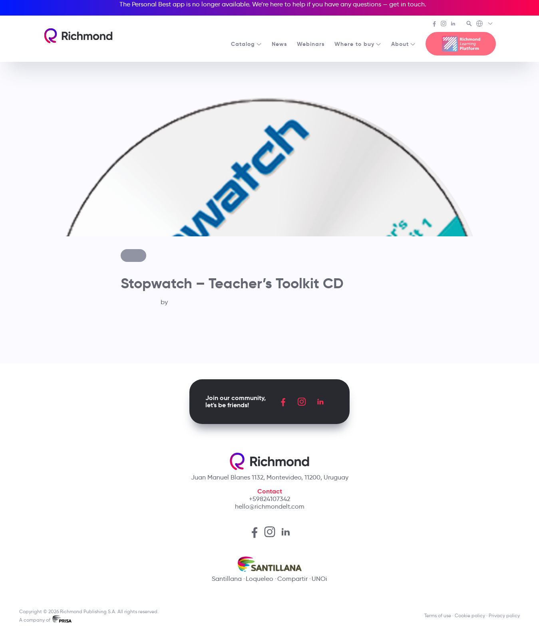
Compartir (292, 578)
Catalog (246, 44)
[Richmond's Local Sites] (485, 24)
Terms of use (437, 615)
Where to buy (358, 44)
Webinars (311, 44)
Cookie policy (470, 615)
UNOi (319, 578)
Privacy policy (504, 615)
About (403, 44)
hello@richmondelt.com (269, 506)
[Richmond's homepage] (78, 35)
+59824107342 (269, 499)
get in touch (407, 4)
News (279, 44)
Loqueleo (259, 578)
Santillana (227, 578)
